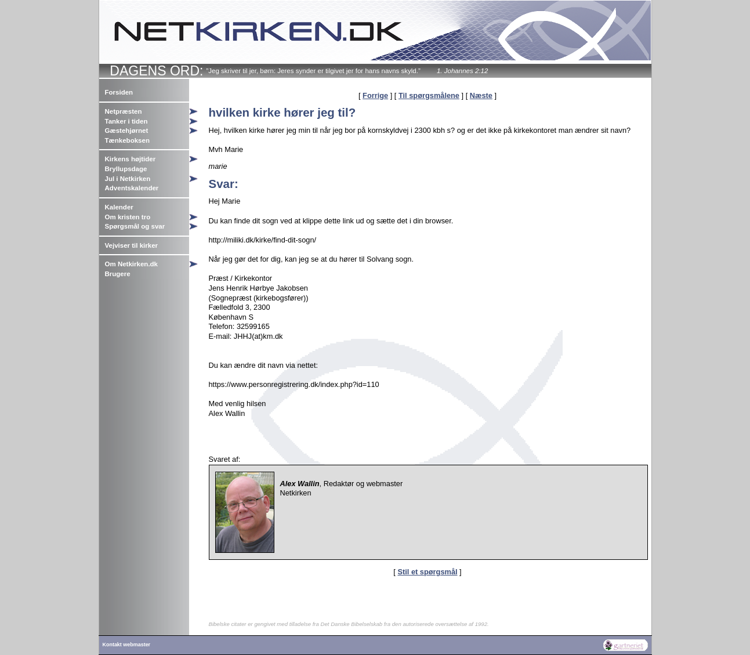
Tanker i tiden (126, 121)
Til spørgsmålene (428, 95)
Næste (481, 95)
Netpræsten (123, 111)
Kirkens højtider (130, 158)
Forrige (375, 95)
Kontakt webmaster (127, 644)
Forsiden (119, 92)
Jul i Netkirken (128, 178)
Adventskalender (132, 187)
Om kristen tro (128, 216)
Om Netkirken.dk (131, 263)
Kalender (119, 207)
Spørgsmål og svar (135, 226)
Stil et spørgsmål (427, 571)
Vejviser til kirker (131, 245)
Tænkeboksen (127, 140)
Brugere (118, 273)
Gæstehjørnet (126, 130)
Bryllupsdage (126, 168)
